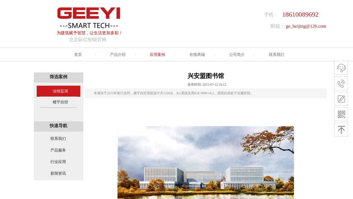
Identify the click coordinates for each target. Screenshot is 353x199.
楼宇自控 (60, 102)
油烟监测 (60, 91)
